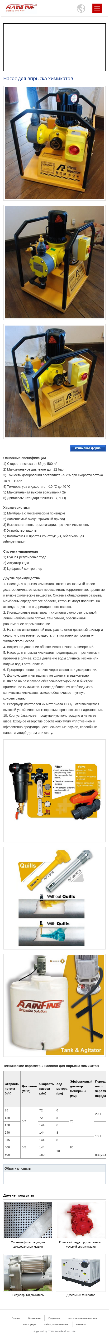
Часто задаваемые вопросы (82, 1318)
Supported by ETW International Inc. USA (54, 1331)
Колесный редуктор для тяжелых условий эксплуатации (81, 1244)
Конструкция (29, 1324)
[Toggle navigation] (97, 8)
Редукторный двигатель (28, 1295)
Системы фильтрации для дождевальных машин (28, 1244)
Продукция (54, 1318)
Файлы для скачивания (56, 1324)
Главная (16, 1318)
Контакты (81, 1324)
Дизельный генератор (80, 1295)
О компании (34, 1318)
